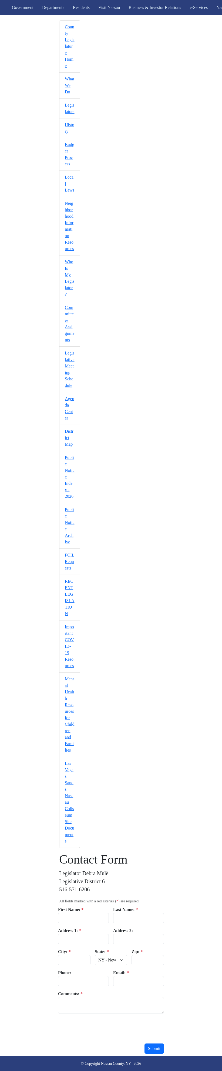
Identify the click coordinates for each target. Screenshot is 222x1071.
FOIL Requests (70, 561)
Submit (154, 1048)
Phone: (64, 972)
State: (102, 951)
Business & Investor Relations (155, 7)
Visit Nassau (109, 7)
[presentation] (99, 1028)
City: (64, 951)
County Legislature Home (70, 46)
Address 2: (123, 930)
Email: (121, 972)
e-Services (199, 7)
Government (22, 7)
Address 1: (69, 930)
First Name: (70, 909)
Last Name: (125, 909)
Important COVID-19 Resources (69, 646)
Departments (53, 7)
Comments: (70, 993)
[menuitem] (69, 47)
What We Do (69, 85)
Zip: (137, 951)
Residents (81, 7)
